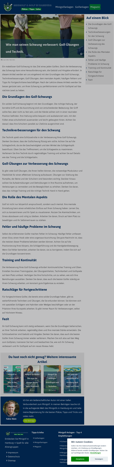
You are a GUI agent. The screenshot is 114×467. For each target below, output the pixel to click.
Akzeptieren (80, 459)
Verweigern (99, 459)
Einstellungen (95, 453)
